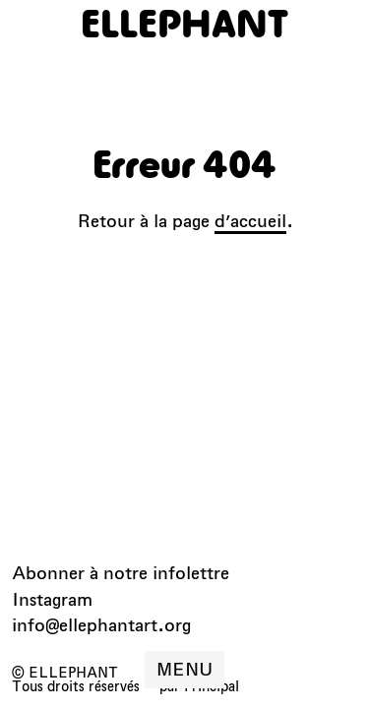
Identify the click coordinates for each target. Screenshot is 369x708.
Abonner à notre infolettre (120, 572)
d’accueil (250, 220)
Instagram (52, 599)
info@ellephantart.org (101, 625)
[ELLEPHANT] (184, 23)
